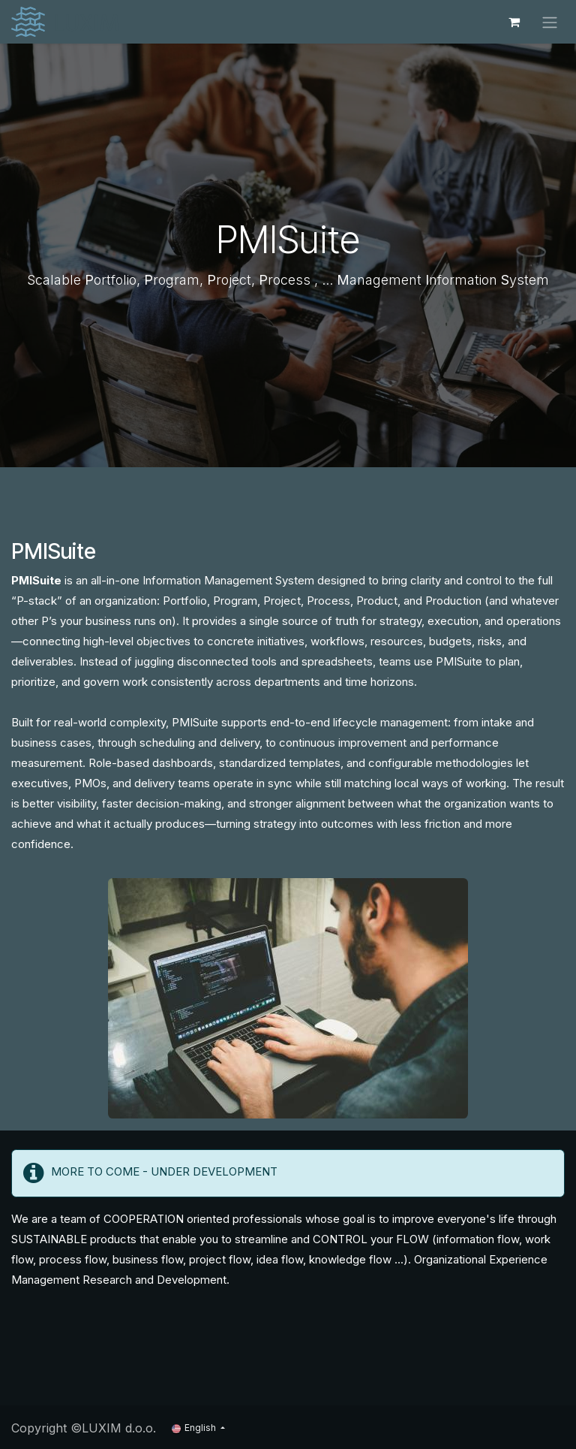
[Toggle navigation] (550, 22)
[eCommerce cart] (514, 22)
